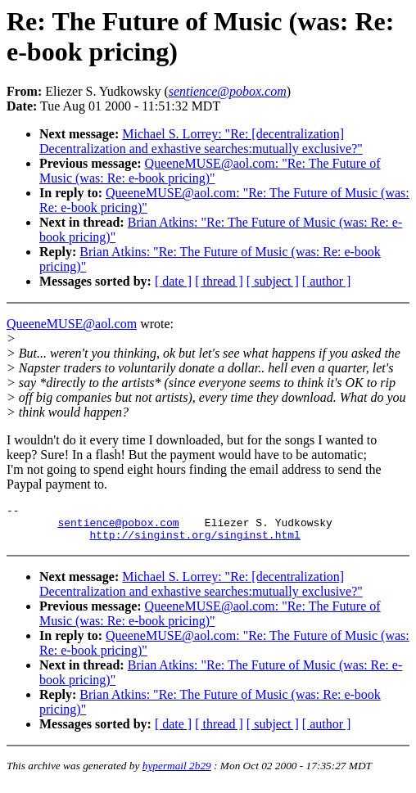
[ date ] (173, 281)
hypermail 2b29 (176, 773)
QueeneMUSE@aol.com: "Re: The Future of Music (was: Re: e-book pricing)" (210, 170)
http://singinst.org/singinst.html (194, 541)
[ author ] (326, 281)
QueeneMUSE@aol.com (72, 324)
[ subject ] (272, 281)
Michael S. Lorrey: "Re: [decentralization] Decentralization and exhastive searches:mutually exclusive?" (201, 141)
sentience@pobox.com (118, 527)
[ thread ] (219, 281)
